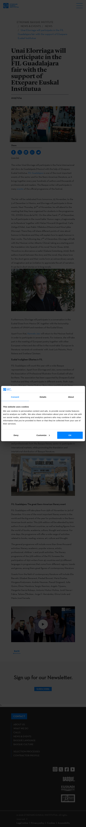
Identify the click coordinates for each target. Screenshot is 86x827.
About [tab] (71, 397)
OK (70, 435)
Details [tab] (43, 397)
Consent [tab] (15, 397)
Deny (16, 435)
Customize (43, 435)
